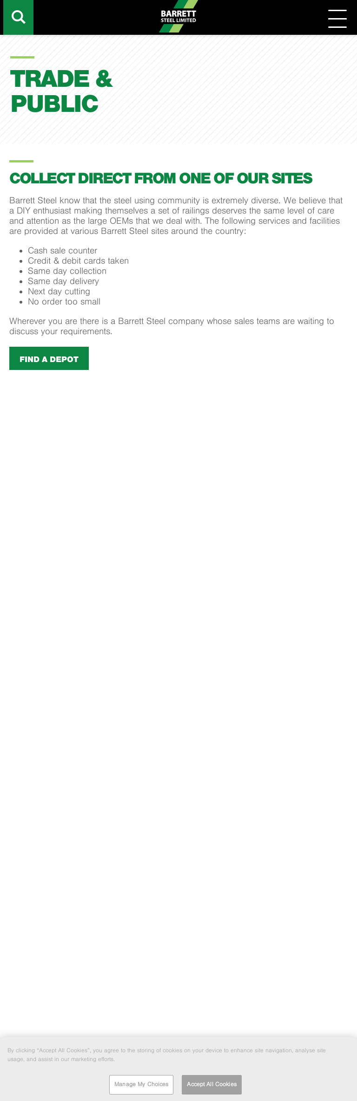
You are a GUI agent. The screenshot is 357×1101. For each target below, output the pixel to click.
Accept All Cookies (211, 1086)
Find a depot (49, 359)
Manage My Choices (141, 1086)
